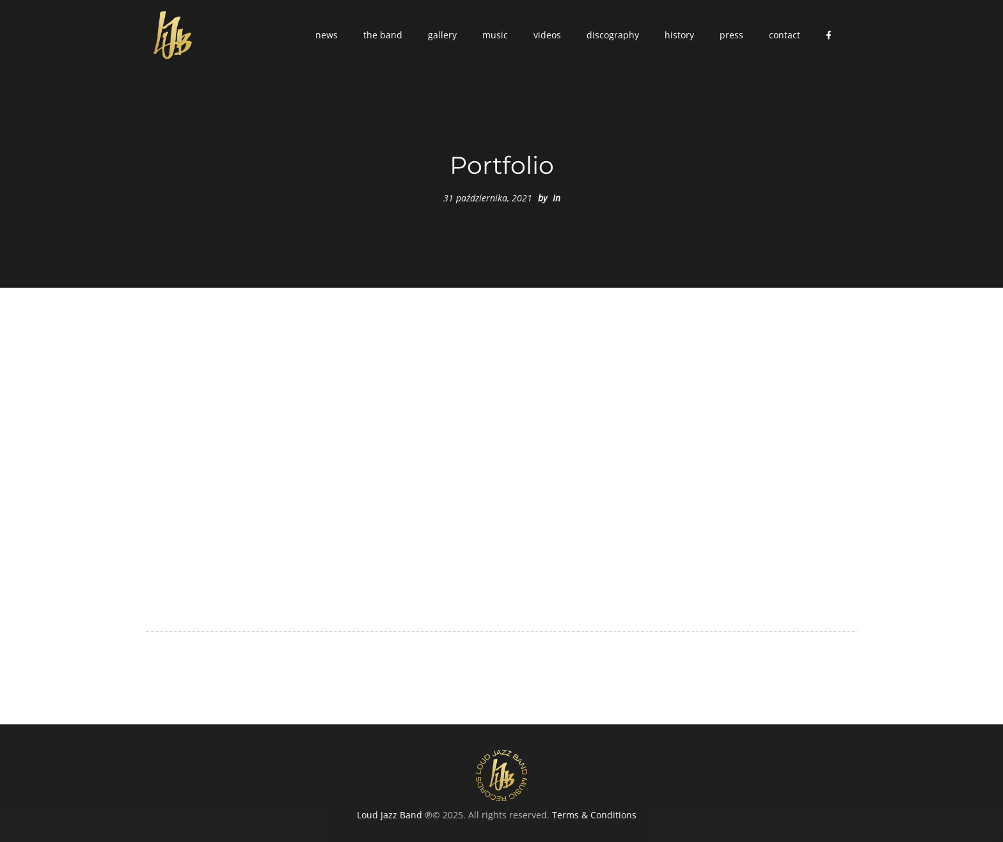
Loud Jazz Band (389, 815)
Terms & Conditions (594, 815)
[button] (327, 35)
